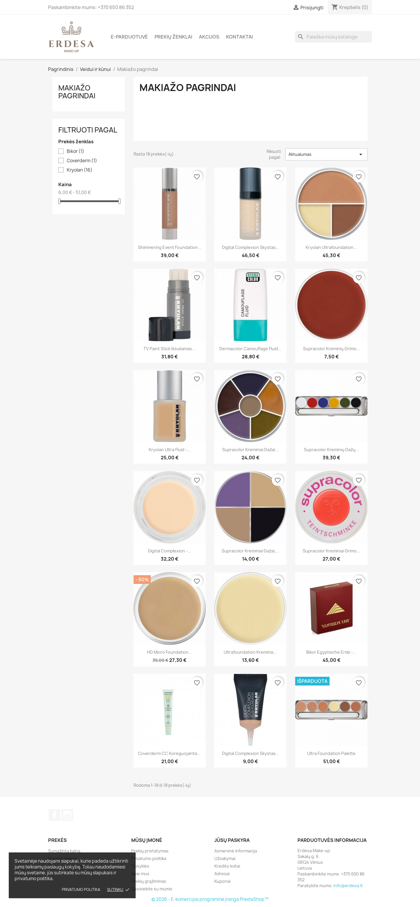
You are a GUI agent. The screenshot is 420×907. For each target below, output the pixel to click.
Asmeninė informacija (235, 851)
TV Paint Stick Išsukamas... (169, 348)
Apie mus (140, 873)
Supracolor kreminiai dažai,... (250, 551)
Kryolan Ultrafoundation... (331, 247)
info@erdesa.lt (348, 885)
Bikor (75, 151)
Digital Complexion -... (169, 551)
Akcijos (209, 37)
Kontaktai (239, 37)
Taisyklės (140, 866)
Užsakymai (224, 858)
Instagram (67, 815)
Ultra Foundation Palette (331, 753)
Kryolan (79, 170)
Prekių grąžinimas (148, 881)
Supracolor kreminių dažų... (331, 449)
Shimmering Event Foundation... (169, 247)
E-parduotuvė (129, 37)
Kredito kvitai (227, 866)
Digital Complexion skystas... (250, 247)
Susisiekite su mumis (151, 889)
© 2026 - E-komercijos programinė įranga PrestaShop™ (210, 899)
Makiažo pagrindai (76, 91)
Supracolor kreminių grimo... (331, 348)
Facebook (54, 815)
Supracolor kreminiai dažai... (250, 449)
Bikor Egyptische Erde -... (331, 652)
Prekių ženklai (173, 37)
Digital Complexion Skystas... (250, 753)
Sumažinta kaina (64, 851)
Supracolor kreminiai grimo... (331, 551)
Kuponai (222, 881)
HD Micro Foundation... (169, 652)
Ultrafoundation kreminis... (250, 652)
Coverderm (82, 161)
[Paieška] (333, 37)
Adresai (222, 873)
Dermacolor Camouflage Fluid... (250, 348)
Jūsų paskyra (232, 840)
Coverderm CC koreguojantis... (169, 753)
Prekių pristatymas (150, 851)
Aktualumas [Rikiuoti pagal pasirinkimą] (326, 154)
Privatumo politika (81, 889)
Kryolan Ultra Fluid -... (169, 449)
